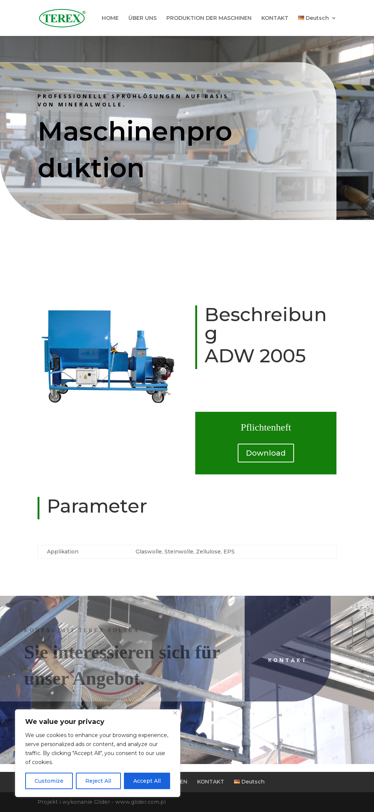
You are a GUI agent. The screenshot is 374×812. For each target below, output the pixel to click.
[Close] (175, 713)
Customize (49, 781)
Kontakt (269, 660)
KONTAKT (274, 18)
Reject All (98, 781)
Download (266, 453)
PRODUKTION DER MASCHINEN (209, 18)
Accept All (147, 781)
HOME (110, 18)
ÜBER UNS (142, 18)
